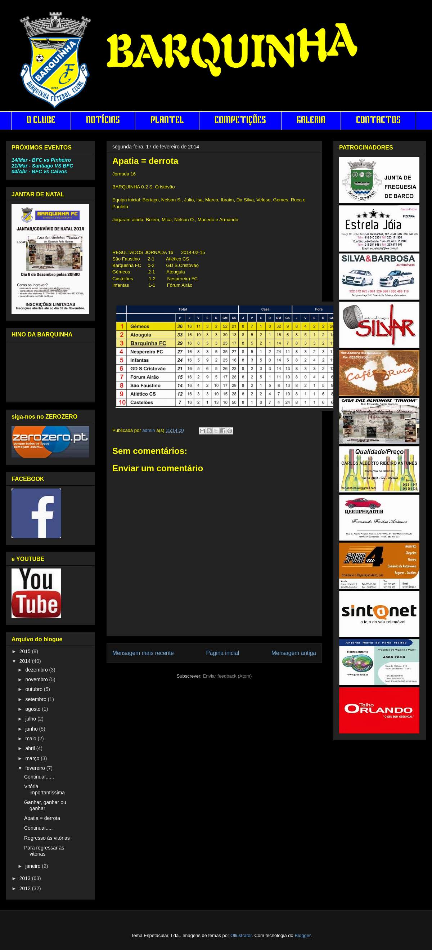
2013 (25, 878)
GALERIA (311, 121)
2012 (25, 888)
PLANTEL (167, 121)
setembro (36, 699)
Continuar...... (39, 777)
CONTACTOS (378, 121)
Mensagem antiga (293, 653)
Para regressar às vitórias (44, 851)
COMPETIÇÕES (240, 121)
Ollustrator (241, 935)
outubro (34, 689)
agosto (33, 709)
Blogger (302, 935)
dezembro (37, 670)
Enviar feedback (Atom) (227, 676)
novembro (37, 679)
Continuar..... (38, 828)
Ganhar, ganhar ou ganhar (45, 805)
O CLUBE (41, 121)
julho (31, 719)
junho (32, 729)
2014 (25, 661)
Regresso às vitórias (47, 838)
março (33, 758)
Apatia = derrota (42, 818)
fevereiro (35, 768)
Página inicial (222, 653)
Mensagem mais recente (143, 653)
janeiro (33, 866)
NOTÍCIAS (103, 121)
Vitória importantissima (44, 789)
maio (31, 738)
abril (30, 748)
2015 (25, 651)
